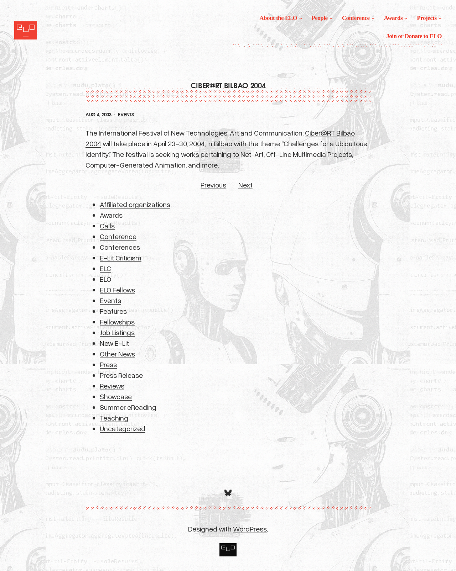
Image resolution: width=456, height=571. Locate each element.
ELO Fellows (117, 289)
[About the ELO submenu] (300, 18)
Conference (118, 236)
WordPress (250, 528)
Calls (107, 225)
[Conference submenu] (373, 18)
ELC (105, 268)
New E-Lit (114, 343)
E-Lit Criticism (120, 257)
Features (113, 311)
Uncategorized (122, 428)
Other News (117, 353)
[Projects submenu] (440, 18)
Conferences (120, 247)
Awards (111, 215)
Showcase (116, 396)
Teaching (114, 417)
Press (108, 364)
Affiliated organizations (135, 204)
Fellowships (117, 321)
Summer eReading (128, 407)
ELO (105, 279)
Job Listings (117, 332)
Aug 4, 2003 (98, 114)
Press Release (121, 375)
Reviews (112, 385)
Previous (213, 184)
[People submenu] (331, 18)
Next (245, 184)
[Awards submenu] (406, 18)
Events (126, 114)
